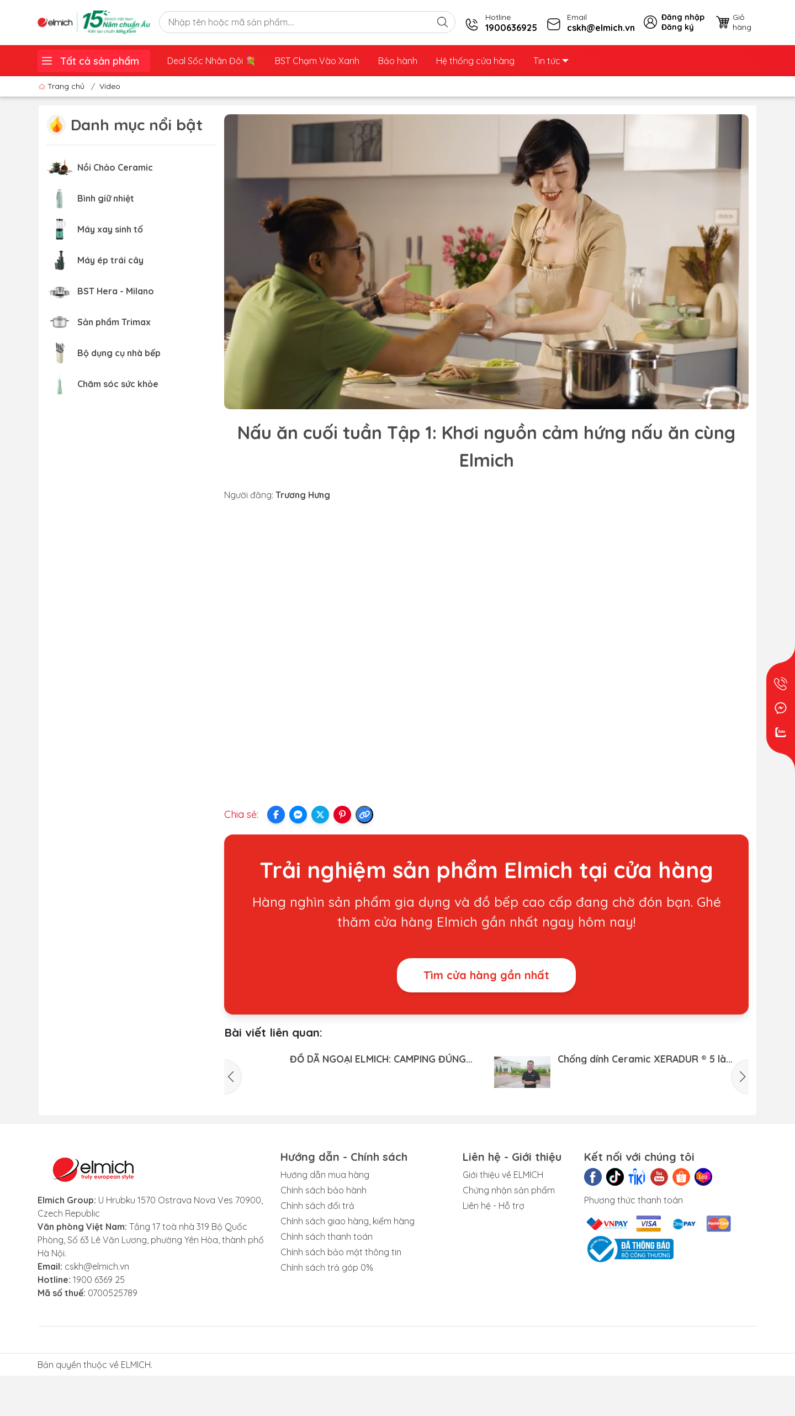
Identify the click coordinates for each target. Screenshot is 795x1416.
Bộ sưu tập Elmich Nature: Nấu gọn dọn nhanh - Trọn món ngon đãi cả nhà (380, 1117)
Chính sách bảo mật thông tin (340, 1304)
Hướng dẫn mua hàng (324, 1227)
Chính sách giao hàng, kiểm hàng (347, 1273)
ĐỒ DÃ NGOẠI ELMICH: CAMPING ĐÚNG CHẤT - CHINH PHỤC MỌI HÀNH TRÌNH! (378, 1058)
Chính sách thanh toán (326, 1289)
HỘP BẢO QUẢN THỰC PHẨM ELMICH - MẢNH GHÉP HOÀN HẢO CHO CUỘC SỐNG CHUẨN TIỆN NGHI (653, 1117)
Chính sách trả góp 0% (326, 1319)
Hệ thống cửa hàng (475, 60)
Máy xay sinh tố (110, 229)
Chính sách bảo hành (323, 1242)
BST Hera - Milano (115, 291)
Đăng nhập (682, 17)
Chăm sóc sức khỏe (117, 383)
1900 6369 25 (99, 1332)
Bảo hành (397, 60)
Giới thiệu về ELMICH (503, 1227)
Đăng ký (677, 27)
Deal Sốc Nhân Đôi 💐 (211, 60)
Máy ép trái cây (110, 260)
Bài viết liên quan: (273, 1032)
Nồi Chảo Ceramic (115, 167)
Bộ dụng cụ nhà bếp (119, 352)
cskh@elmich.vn (97, 1318)
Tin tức (551, 60)
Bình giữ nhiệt (105, 198)
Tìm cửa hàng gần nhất (486, 975)
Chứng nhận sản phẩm (509, 1242)
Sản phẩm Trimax (114, 321)
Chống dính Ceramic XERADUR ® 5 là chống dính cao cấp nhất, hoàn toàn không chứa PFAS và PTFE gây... (643, 1058)
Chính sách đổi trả (317, 1258)
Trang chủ (63, 86)
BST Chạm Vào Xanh (317, 60)
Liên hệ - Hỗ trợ (493, 1258)
